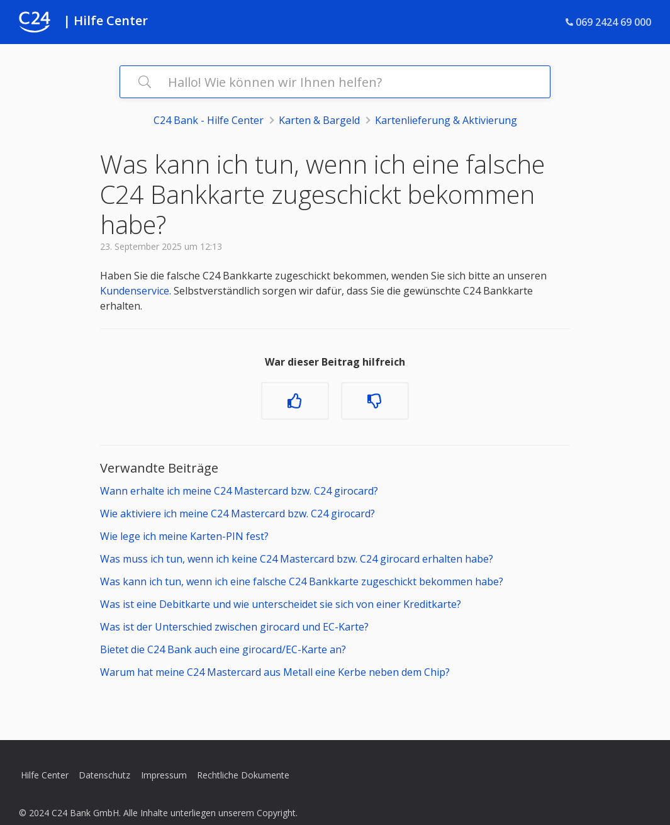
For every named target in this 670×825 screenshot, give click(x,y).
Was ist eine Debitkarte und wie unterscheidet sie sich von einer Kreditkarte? (280, 604)
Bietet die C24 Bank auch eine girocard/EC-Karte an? (223, 649)
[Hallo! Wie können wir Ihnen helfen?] (335, 81)
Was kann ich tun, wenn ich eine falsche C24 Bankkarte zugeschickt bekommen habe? (301, 581)
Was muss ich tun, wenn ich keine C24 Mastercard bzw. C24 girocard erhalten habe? (296, 559)
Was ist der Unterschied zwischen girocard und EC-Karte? (234, 627)
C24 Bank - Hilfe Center (209, 120)
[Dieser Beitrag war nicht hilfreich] (375, 401)
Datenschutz (104, 775)
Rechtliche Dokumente (243, 775)
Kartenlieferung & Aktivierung (446, 120)
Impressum (164, 775)
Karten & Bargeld (319, 120)
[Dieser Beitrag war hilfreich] (295, 401)
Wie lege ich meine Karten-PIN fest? (184, 536)
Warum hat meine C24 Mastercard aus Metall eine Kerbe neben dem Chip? (275, 672)
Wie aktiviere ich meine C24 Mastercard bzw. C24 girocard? (237, 513)
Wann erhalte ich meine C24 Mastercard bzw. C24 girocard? (239, 491)
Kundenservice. (135, 291)
